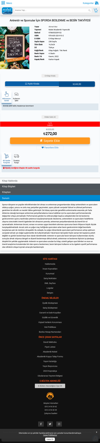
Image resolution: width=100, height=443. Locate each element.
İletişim (50, 293)
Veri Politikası (50, 327)
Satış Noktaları (50, 278)
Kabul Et (50, 439)
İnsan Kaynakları (50, 269)
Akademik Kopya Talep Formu (50, 356)
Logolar (50, 288)
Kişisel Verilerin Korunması (50, 322)
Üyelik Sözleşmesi (50, 303)
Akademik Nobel (50, 352)
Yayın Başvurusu (50, 366)
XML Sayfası (50, 283)
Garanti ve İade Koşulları (50, 313)
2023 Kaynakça (50, 371)
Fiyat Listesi (50, 347)
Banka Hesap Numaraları (50, 332)
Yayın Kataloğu (50, 361)
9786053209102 (55, 33)
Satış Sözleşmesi (50, 308)
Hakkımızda (50, 264)
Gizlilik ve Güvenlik (50, 317)
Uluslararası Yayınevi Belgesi (50, 376)
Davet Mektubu (50, 342)
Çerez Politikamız (50, 435)
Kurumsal (50, 273)
